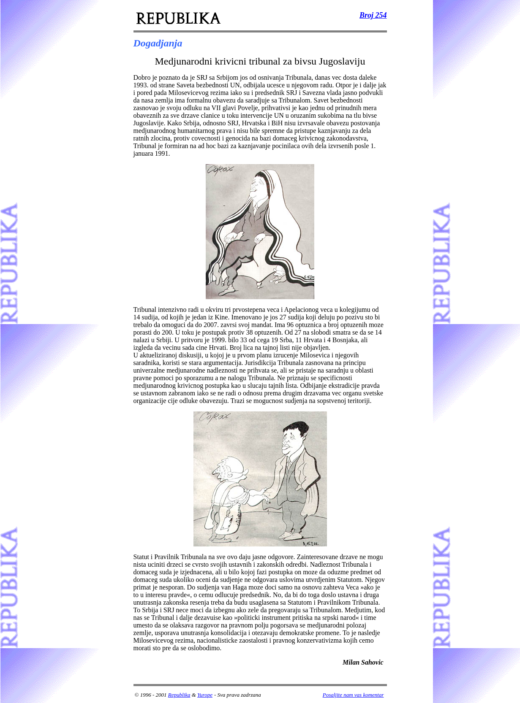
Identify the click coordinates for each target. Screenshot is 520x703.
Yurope (204, 695)
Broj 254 (373, 15)
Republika (179, 695)
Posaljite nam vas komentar (353, 695)
